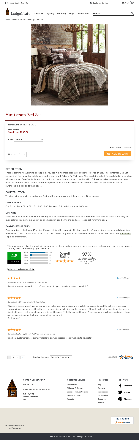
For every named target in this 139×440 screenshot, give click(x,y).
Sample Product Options (77, 392)
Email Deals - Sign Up (19, 3)
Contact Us (72, 385)
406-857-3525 (29, 385)
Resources (102, 399)
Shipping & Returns (75, 388)
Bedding (61, 13)
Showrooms (103, 392)
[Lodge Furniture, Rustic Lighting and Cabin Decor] (17, 12)
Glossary (101, 388)
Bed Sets (39, 20)
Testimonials (103, 395)
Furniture (38, 13)
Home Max (125, 234)
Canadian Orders (74, 395)
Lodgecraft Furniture (67, 437)
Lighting (50, 13)
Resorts (70, 399)
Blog (99, 385)
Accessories (83, 13)
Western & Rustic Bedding (23, 20)
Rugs (71, 13)
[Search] (110, 13)
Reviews (101, 403)
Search (132, 13)
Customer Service (100, 3)
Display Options (40, 357)
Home (7, 20)
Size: (10, 140)
